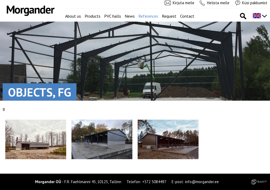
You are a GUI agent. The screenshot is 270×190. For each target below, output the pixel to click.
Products (92, 16)
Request (169, 16)
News (130, 16)
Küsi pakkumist (254, 2)
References (148, 16)
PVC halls (112, 16)
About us (73, 16)
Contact (187, 16)
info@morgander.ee (202, 181)
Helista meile (218, 2)
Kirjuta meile (183, 2)
